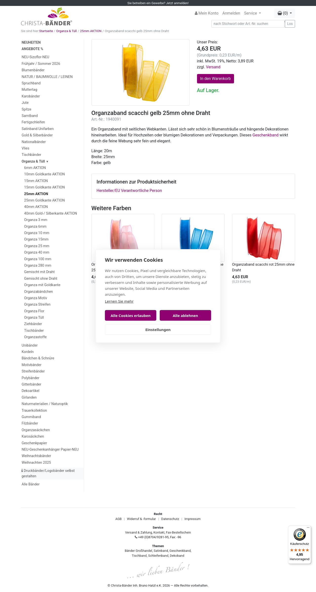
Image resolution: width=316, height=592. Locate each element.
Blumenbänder (32, 70)
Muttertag (29, 90)
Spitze (26, 109)
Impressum (192, 519)
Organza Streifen (37, 304)
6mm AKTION (35, 168)
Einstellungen (158, 329)
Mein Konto (206, 13)
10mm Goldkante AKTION (44, 174)
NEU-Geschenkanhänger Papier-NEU (50, 449)
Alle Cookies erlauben (131, 315)
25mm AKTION (90, 31)
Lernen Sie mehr (119, 301)
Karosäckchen (32, 436)
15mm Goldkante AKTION (44, 187)
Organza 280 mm (37, 265)
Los (290, 24)
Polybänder (30, 378)
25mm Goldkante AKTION (44, 200)
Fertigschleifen (33, 122)
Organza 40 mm (36, 252)
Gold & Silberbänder (37, 135)
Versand (213, 67)
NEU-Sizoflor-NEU (35, 57)
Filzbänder (29, 423)
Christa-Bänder (121, 585)
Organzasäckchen (35, 430)
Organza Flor (34, 311)
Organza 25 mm (36, 246)
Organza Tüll (34, 317)
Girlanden (29, 397)
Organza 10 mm (36, 233)
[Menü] (308, 529)
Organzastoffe (35, 337)
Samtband (29, 116)
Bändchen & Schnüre (37, 358)
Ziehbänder (33, 324)
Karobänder (30, 96)
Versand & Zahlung (138, 532)
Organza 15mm (36, 239)
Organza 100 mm (37, 259)
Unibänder (29, 345)
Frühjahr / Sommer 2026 (40, 64)
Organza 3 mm (35, 220)
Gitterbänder (31, 384)
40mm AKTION (36, 207)
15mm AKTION (36, 181)
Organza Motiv (35, 298)
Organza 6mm (35, 226)
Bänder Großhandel (138, 551)
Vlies (25, 148)
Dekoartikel (30, 391)
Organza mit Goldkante (42, 285)
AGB (118, 519)
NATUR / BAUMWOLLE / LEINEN (47, 77)
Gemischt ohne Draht (41, 279)
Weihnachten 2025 (36, 463)
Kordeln (27, 352)
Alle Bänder (30, 484)
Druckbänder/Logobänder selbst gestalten (48, 473)
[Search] (247, 24)
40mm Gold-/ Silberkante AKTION (50, 213)
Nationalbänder (33, 142)
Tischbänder (31, 155)
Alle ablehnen (185, 315)
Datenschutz (170, 519)
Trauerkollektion (34, 410)
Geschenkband (266, 135)
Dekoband (177, 555)
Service (251, 13)
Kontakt (159, 532)
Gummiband (31, 417)
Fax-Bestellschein (178, 532)
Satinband (161, 551)
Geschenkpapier (34, 443)
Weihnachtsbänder (36, 456)
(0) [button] (283, 13)
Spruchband (30, 83)
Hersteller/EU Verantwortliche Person (129, 190)
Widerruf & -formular (141, 519)
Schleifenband (158, 555)
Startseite (46, 31)
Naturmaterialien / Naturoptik (44, 404)
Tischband (139, 555)
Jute (24, 103)
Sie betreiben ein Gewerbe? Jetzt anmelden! (158, 3)
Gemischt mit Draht (39, 272)
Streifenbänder (33, 371)
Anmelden (231, 13)
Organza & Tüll (66, 31)
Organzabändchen (38, 292)
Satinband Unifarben (37, 129)
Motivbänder (31, 365)
